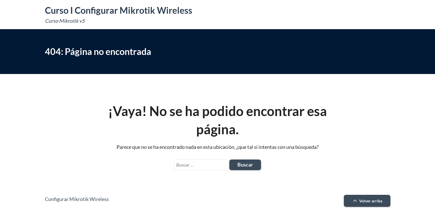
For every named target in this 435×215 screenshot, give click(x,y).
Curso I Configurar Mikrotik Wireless (118, 10)
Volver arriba (367, 200)
